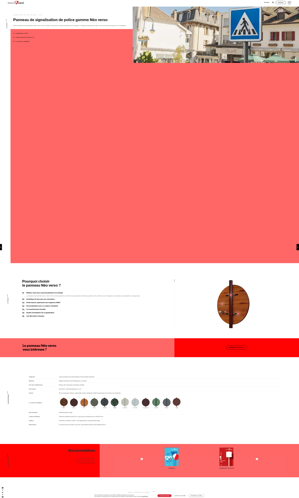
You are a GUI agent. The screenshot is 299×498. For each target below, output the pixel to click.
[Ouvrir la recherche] (273, 2)
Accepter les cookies (164, 495)
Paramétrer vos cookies (196, 495)
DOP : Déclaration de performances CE (86, 462)
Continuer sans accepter (180, 495)
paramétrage (145, 496)
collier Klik (81, 416)
